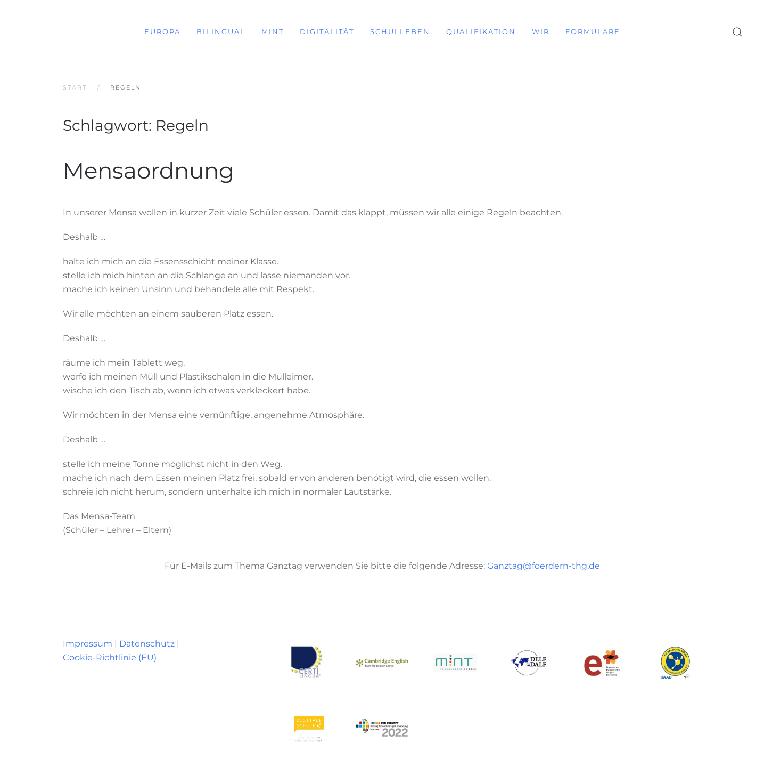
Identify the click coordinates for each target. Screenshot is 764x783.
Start (75, 87)
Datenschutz (147, 644)
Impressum (87, 644)
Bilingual (220, 31)
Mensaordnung (148, 170)
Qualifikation (481, 31)
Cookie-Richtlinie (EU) (110, 657)
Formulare (592, 31)
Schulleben (400, 31)
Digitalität (327, 31)
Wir (540, 31)
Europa (162, 31)
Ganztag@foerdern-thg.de (543, 566)
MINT (272, 31)
